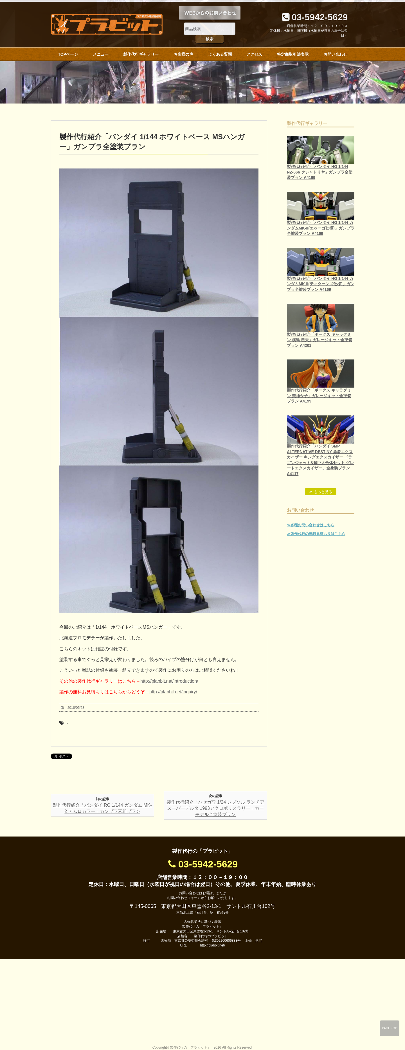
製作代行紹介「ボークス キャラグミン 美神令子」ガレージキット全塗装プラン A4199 (319, 395)
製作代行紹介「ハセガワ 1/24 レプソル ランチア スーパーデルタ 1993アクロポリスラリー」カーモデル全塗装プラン (215, 808)
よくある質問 (220, 54)
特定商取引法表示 (293, 54)
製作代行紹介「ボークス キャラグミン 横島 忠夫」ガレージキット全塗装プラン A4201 (319, 340)
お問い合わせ (335, 54)
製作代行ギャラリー (141, 54)
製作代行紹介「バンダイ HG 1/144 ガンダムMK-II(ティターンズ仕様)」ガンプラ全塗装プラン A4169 (320, 284)
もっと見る (323, 492)
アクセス (254, 54)
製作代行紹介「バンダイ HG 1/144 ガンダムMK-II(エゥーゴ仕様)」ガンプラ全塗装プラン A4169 (320, 228)
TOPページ (68, 54)
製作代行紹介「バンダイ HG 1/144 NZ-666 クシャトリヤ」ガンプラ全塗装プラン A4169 (319, 172)
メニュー (101, 54)
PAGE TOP (389, 1028)
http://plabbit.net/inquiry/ (173, 691)
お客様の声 (183, 54)
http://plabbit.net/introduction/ (169, 681)
